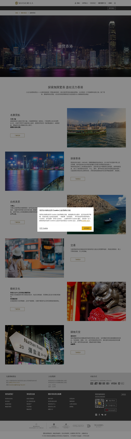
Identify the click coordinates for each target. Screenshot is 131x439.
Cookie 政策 (85, 221)
